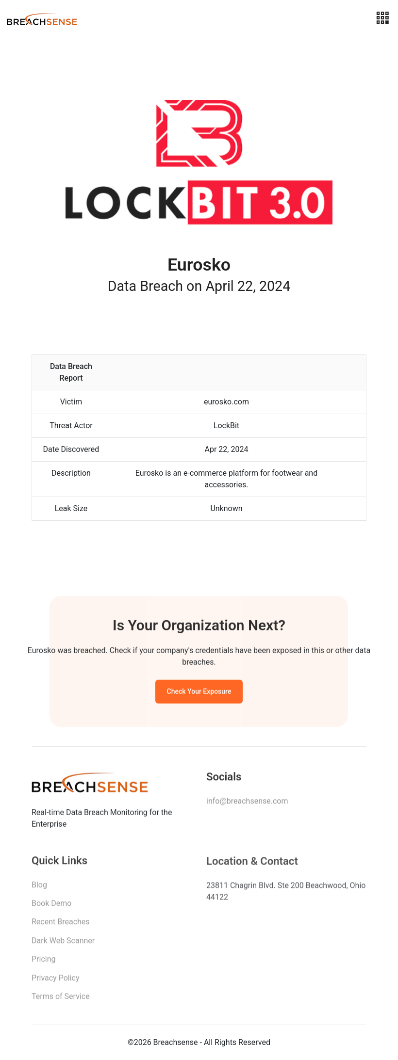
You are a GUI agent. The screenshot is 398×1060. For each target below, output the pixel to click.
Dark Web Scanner (63, 943)
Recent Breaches (61, 924)
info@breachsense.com (247, 802)
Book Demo (51, 905)
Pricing (44, 961)
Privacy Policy (56, 980)
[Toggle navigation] (382, 18)
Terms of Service (61, 998)
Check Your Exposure (199, 693)
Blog (39, 887)
